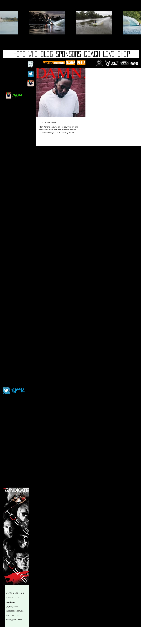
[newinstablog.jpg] (30, 83)
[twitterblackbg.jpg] (30, 74)
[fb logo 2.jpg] (30, 64)
